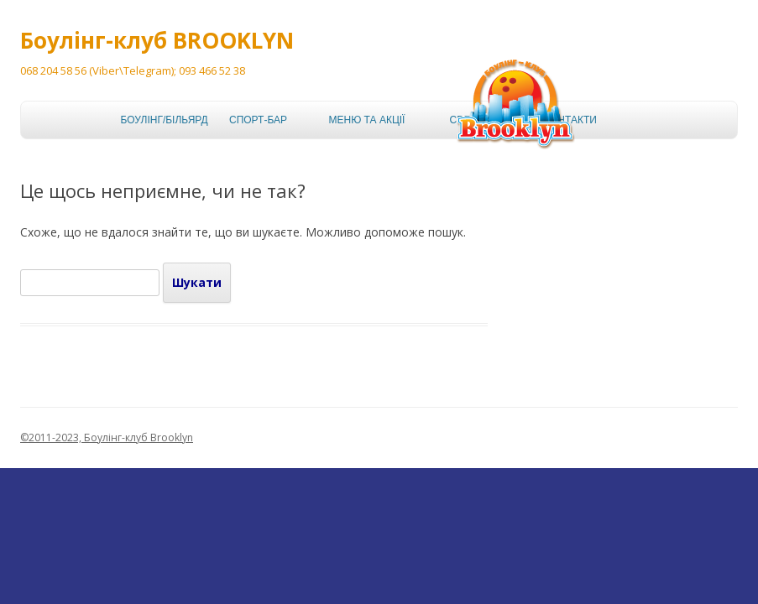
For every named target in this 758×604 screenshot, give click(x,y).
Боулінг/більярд (154, 120)
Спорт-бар (258, 120)
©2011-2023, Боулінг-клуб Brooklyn (106, 437)
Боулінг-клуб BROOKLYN (157, 40)
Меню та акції (362, 120)
